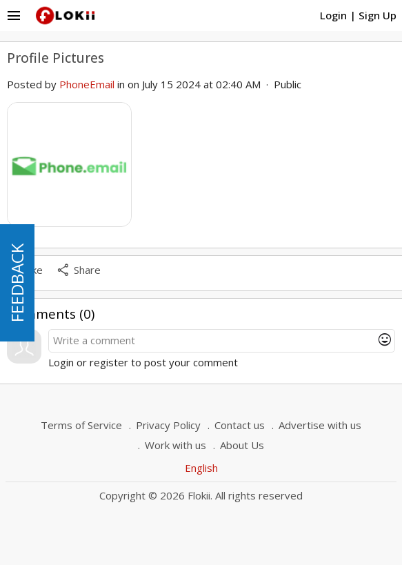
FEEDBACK (17, 283)
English (201, 468)
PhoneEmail (86, 84)
